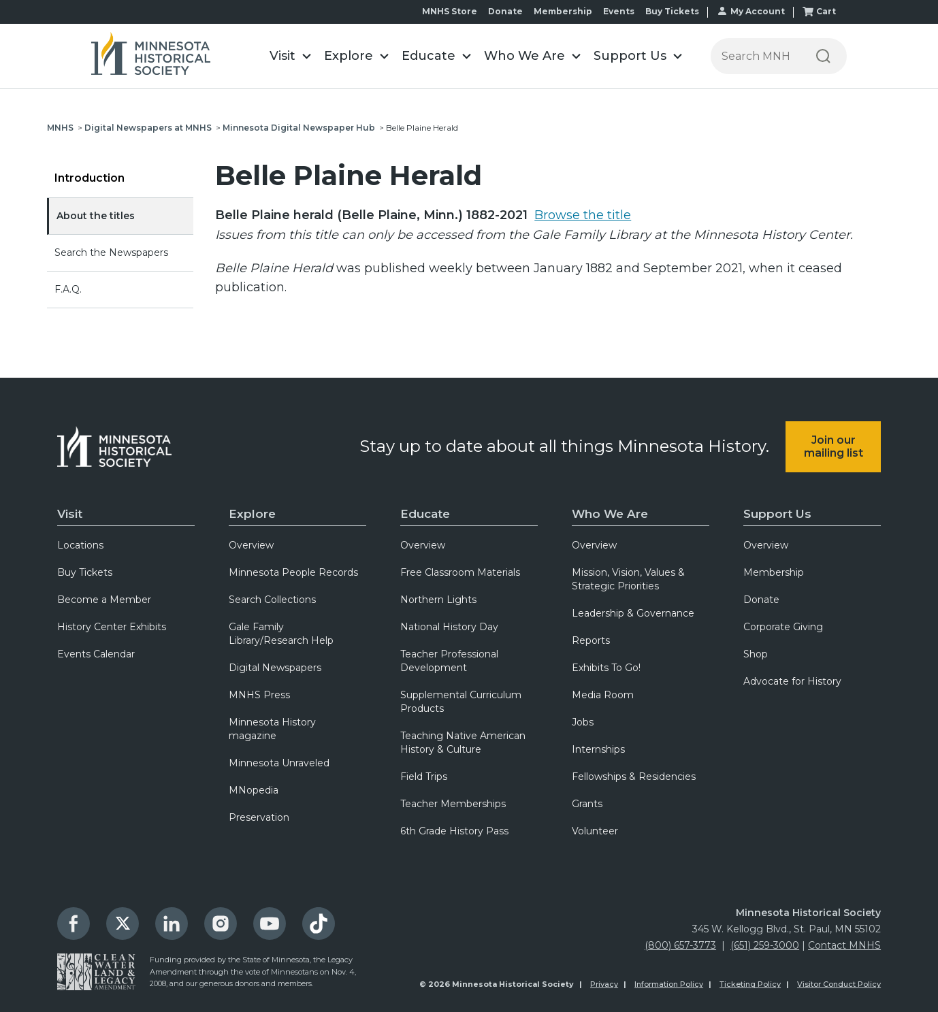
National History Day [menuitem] (449, 627)
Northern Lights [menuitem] (438, 599)
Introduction (89, 178)
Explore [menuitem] (252, 514)
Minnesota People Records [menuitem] (293, 572)
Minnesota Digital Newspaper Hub (299, 128)
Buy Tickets (672, 11)
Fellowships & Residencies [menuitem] (634, 776)
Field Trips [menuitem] (423, 776)
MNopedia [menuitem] (253, 790)
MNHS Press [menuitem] (259, 695)
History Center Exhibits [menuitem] (111, 627)
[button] (290, 56)
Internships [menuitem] (598, 749)
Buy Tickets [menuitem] (84, 572)
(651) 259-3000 (764, 945)
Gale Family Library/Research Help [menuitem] (281, 634)
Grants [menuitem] (587, 804)
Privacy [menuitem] (604, 984)
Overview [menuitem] (251, 545)
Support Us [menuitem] (777, 514)
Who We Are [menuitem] (610, 514)
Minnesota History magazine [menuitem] (272, 729)
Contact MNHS (844, 945)
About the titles (95, 216)
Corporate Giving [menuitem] (783, 627)
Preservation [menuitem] (259, 817)
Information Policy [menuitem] (668, 984)
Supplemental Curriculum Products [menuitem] (460, 702)
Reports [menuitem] (591, 640)
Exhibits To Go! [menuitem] (606, 668)
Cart (826, 11)
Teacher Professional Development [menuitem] (449, 661)
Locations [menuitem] (80, 545)
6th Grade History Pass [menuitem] (454, 831)
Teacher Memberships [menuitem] (453, 804)
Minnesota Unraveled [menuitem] (279, 763)
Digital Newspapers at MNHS (148, 128)
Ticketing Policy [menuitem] (750, 984)
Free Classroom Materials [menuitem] (460, 572)
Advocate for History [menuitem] (792, 681)
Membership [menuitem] (773, 572)
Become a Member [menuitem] (104, 599)
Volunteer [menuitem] (595, 831)
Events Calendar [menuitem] (96, 654)
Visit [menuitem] (69, 514)
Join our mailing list (833, 446)
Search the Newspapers (111, 252)
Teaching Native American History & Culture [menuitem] (462, 742)
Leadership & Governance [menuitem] (633, 613)
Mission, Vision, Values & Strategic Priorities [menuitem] (628, 579)
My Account (757, 11)
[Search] (823, 56)
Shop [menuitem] (755, 654)
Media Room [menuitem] (603, 695)
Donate (505, 11)
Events (618, 11)
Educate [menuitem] (425, 514)
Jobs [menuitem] (583, 722)
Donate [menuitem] (761, 599)
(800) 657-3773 (680, 945)
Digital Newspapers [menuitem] (275, 668)
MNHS (60, 128)
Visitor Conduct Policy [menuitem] (839, 984)
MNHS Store (449, 11)
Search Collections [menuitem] (272, 599)
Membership (563, 11)
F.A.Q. (68, 289)
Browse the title (582, 215)
